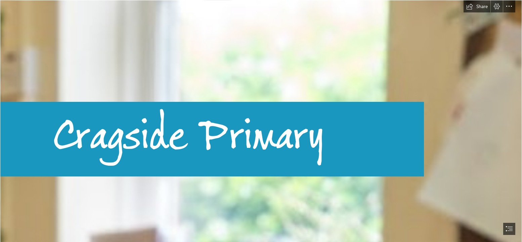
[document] (261, 121)
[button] (477, 6)
